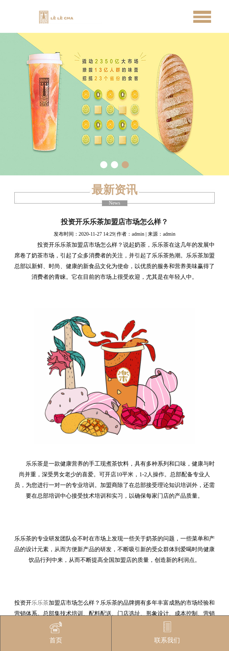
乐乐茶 (40, 603)
